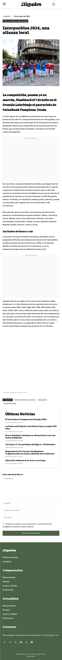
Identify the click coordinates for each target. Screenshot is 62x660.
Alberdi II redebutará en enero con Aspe (25, 460)
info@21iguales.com (50, 635)
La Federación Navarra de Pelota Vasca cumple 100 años (31, 427)
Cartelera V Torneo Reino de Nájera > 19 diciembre (30, 444)
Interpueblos (42, 400)
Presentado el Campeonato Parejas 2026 (26, 419)
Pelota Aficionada (10, 403)
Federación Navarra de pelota (24, 400)
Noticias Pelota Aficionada (15, 21)
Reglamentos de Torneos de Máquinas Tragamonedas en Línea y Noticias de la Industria (29, 452)
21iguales (7, 16)
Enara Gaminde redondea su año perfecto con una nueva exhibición (30, 436)
